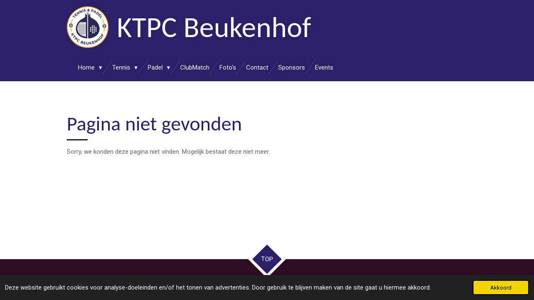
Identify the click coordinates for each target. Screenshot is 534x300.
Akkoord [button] (500, 287)
